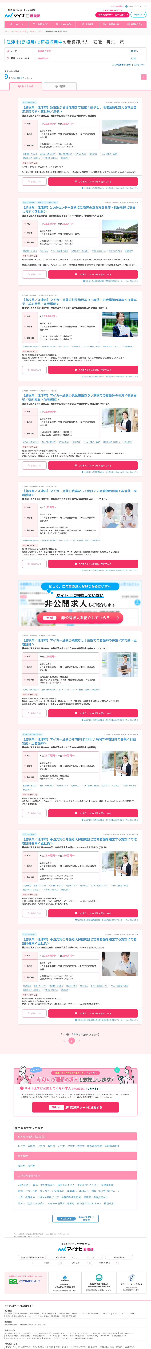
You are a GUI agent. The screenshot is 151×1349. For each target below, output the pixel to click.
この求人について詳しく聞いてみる (93, 181)
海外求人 (75, 1314)
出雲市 (41, 1146)
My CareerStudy (92, 1336)
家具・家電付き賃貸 (34, 1338)
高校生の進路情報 (11, 1325)
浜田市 (31, 1146)
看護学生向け (34, 1314)
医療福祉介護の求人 (69, 1316)
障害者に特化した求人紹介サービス (18, 1316)
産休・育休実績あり (66, 154)
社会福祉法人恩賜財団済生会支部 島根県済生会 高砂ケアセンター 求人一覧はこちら (107, 920)
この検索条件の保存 (121, 64)
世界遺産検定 (25, 1336)
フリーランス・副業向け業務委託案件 (46, 1316)
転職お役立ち (136, 24)
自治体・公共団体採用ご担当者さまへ (32, 1257)
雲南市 (81, 1146)
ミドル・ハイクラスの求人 (90, 1314)
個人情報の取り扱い (119, 1257)
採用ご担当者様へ (117, 6)
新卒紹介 (50, 1347)
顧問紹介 (119, 1347)
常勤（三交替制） (29, 102)
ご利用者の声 (113, 24)
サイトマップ (90, 1257)
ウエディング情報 (12, 1336)
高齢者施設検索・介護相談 (84, 1338)
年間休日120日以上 (51, 158)
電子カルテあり (81, 154)
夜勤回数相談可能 (71, 1197)
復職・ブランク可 (40, 886)
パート (115, 1314)
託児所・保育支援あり (48, 154)
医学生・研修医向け (49, 1314)
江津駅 (21, 1165)
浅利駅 (31, 1165)
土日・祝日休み (26, 1197)
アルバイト (106, 1314)
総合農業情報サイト (40, 1336)
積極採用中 (65, 158)
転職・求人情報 (64, 1314)
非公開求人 (19, 78)
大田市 (61, 1146)
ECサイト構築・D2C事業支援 (73, 1336)
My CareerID (105, 1336)
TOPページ (18, 24)
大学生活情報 (96, 1333)
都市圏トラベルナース (89, 1203)
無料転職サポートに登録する (75, 1107)
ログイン (138, 14)
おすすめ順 (25, 86)
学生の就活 (8, 1314)
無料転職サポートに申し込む (111, 15)
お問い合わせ (75, 1263)
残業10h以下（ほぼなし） (32, 158)
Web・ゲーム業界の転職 (21, 1347)
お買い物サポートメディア (15, 1338)
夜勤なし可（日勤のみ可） (47, 202)
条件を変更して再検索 (75, 1218)
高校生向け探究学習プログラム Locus (33, 1325)
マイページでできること (137, 6)
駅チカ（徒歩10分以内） (99, 886)
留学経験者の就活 (21, 1314)
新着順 (60, 86)
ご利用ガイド (42, 24)
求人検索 (89, 24)
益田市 (51, 1146)
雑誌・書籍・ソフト (127, 1333)
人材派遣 (8, 1347)
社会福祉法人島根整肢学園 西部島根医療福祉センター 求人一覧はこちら (111, 281)
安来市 (71, 1146)
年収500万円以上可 (115, 251)
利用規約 (46, 1263)
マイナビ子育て (55, 1336)
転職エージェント (62, 1347)
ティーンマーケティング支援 (78, 1333)
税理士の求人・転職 (107, 1347)
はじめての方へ (65, 24)
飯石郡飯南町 (94, 1146)
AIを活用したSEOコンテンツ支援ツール (58, 1338)
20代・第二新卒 (38, 1347)
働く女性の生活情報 (110, 1333)
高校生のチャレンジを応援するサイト (52, 1333)
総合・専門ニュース (30, 1333)
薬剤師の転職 (129, 1347)
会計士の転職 (92, 1347)
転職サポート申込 (105, 1263)
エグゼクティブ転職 (78, 1347)
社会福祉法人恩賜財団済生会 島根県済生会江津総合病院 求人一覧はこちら (111, 188)
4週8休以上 (93, 154)
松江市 (21, 1146)
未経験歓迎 (27, 886)
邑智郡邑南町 (111, 1146)
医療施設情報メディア (120, 1336)
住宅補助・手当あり (30, 154)
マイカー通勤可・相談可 (108, 154)
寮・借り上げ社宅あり (52, 1191)
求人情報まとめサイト (12, 1333)
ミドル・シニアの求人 (128, 1314)
